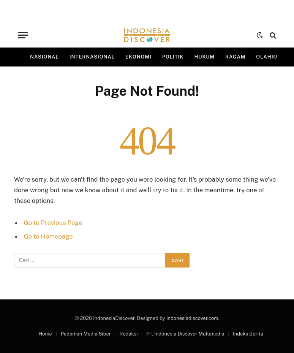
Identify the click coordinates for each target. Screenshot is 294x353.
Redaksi (129, 334)
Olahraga (271, 57)
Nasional (44, 57)
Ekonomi (138, 57)
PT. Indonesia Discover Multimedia (185, 334)
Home (45, 334)
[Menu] (23, 35)
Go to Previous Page (53, 222)
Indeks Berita (248, 334)
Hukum (204, 57)
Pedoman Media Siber (86, 334)
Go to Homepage (48, 236)
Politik (173, 57)
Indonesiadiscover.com (192, 318)
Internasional (92, 57)
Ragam (235, 57)
